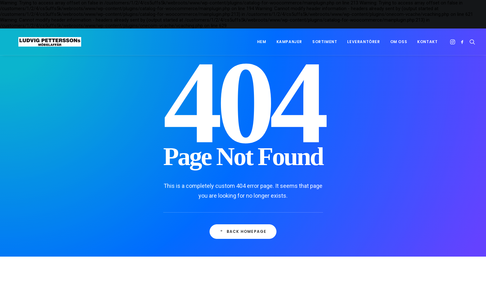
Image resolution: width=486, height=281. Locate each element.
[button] (453, 42)
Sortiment (324, 41)
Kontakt (427, 41)
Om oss (398, 41)
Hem (261, 41)
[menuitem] (262, 42)
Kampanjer (289, 41)
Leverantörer (363, 41)
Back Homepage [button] (243, 231)
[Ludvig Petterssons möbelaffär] (42, 42)
